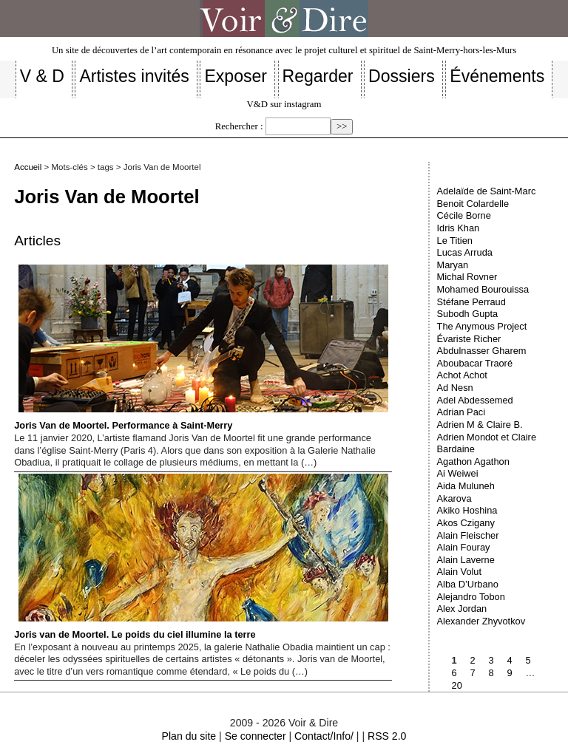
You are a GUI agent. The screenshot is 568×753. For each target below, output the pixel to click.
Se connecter (255, 736)
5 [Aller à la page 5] (528, 660)
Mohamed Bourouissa (483, 289)
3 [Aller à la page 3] (491, 660)
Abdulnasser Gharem (482, 350)
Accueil (27, 167)
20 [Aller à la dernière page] (457, 685)
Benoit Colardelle (473, 203)
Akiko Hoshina (467, 510)
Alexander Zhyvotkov (481, 621)
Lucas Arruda (465, 252)
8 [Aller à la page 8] (491, 672)
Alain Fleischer (468, 535)
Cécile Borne (464, 215)
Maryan (453, 264)
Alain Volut (459, 571)
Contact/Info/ (324, 736)
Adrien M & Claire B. (480, 424)
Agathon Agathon (473, 461)
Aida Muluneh (466, 485)
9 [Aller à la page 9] (510, 672)
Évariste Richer (469, 338)
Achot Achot (462, 375)
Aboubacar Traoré (475, 363)
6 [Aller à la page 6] (454, 672)
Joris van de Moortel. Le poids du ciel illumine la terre (201, 557)
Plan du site (189, 736)
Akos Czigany (466, 522)
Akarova (454, 498)
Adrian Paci (461, 412)
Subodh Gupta (467, 313)
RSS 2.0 (387, 736)
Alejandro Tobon (471, 596)
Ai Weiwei (458, 473)
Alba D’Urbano (467, 584)
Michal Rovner (467, 276)
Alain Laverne (466, 559)
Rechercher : (239, 126)
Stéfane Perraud (471, 301)
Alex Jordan (462, 608)
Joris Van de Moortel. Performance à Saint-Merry (201, 348)
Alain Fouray (463, 547)
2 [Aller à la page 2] (473, 660)
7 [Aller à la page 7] (473, 672)
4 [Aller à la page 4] (510, 660)
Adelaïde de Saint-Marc (486, 191)
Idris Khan (458, 228)
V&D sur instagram (284, 104)
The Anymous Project (482, 326)
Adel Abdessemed (475, 400)
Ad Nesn (455, 387)
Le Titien (455, 240)
